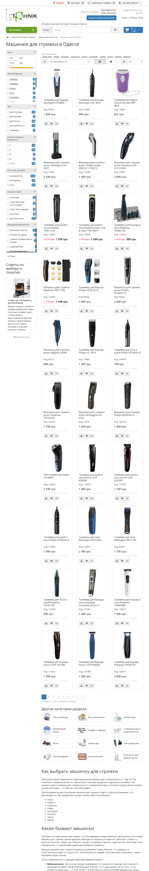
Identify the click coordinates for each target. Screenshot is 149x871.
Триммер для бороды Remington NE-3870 (91, 101)
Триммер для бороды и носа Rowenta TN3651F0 (127, 227)
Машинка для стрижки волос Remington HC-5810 (56, 165)
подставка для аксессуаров (17, 203)
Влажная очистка (19, 230)
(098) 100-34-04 (108, 13)
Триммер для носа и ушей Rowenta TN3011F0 (55, 602)
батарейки (15, 180)
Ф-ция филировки (18, 251)
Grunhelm (14, 97)
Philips (57, 56)
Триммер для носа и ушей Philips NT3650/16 (127, 351)
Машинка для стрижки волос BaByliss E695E (56, 351)
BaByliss (14, 83)
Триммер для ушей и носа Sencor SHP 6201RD (126, 477)
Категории (21, 29)
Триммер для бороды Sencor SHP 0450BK (91, 663)
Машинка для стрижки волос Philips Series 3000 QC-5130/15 (92, 165)
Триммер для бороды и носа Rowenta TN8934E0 (127, 602)
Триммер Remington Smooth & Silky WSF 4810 (126, 102)
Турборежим (16, 246)
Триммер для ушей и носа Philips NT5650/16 (56, 538)
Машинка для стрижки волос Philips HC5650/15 (127, 290)
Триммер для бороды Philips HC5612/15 (91, 289)
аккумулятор (16, 175)
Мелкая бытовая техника (23, 37)
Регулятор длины (18, 234)
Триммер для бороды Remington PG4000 (56, 101)
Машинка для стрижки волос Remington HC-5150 (92, 415)
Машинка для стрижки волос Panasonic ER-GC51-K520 (127, 165)
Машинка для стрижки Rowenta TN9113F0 (56, 289)
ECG (12, 92)
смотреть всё (22, 337)
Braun (13, 88)
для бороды (16, 112)
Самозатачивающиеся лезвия (21, 240)
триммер (14, 130)
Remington (47, 56)
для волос (15, 121)
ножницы (14, 197)
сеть (12, 184)
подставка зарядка (19, 209)
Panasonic (75, 56)
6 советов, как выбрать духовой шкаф (19, 301)
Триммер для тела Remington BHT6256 (90, 538)
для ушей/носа (17, 125)
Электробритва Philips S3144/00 (56, 476)
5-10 (12, 163)
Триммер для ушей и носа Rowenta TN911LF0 (55, 227)
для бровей (15, 116)
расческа (14, 214)
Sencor (84, 56)
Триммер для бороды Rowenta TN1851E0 (126, 663)
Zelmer (103, 56)
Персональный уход (47, 37)
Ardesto (13, 79)
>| (83, 696)
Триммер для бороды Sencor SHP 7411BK (56, 663)
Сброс (12, 256)
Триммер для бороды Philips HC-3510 (91, 351)
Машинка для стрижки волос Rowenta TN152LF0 (56, 415)
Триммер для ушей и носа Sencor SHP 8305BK (91, 477)
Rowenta (65, 56)
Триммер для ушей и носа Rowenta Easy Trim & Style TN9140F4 (92, 227)
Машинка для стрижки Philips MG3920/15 (127, 413)
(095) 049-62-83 (108, 10)
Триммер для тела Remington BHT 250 (125, 538)
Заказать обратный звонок (102, 18)
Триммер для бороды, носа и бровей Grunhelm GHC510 (91, 602)
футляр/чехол (17, 218)
